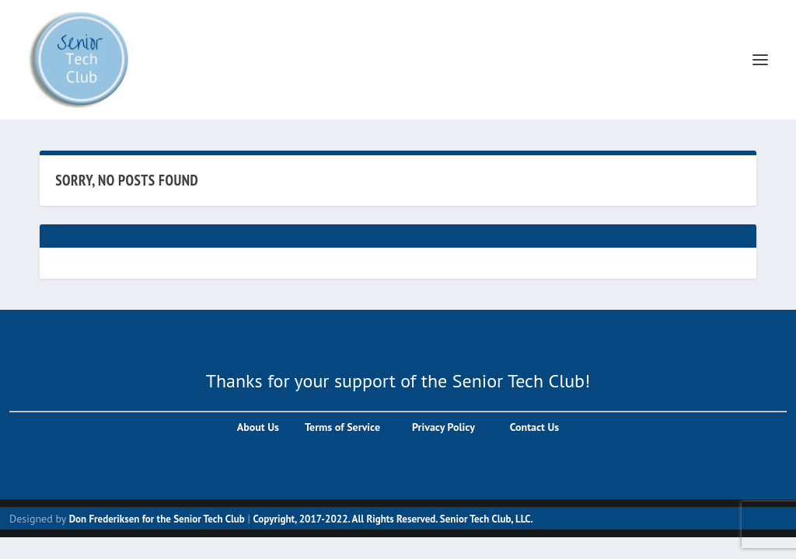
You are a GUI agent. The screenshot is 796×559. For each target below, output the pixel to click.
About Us (258, 427)
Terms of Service (341, 427)
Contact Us (534, 427)
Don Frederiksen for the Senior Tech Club (157, 519)
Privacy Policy (441, 427)
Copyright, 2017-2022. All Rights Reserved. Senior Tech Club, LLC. (393, 519)
